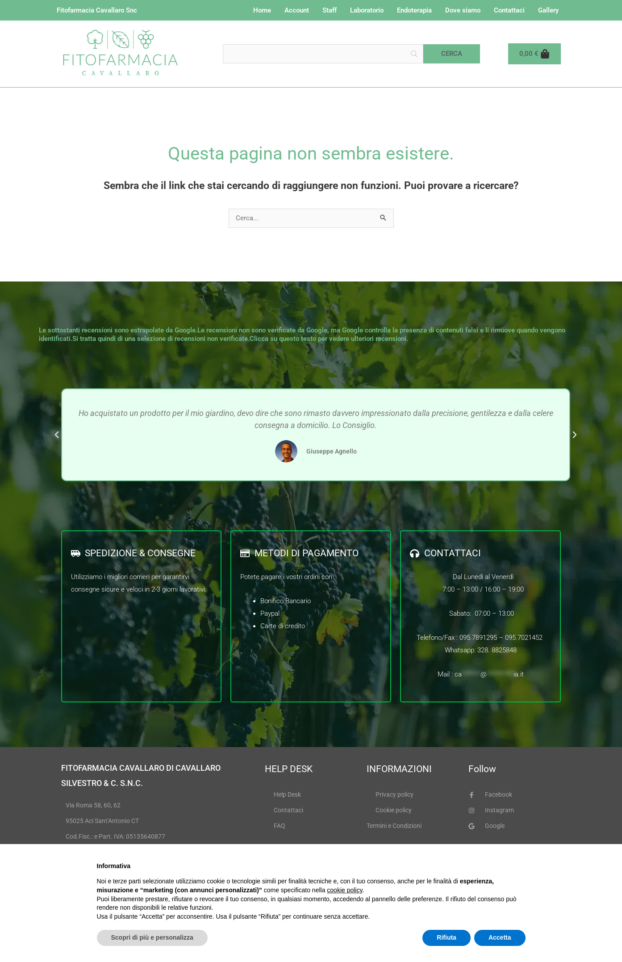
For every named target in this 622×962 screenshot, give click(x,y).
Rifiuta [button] (446, 937)
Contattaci (509, 10)
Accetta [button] (499, 937)
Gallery (548, 10)
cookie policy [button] (344, 890)
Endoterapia (414, 10)
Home (262, 10)
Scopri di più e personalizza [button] (152, 937)
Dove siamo (462, 10)
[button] (56, 435)
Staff (329, 10)
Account (296, 10)
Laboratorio (367, 10)
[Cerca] (451, 53)
